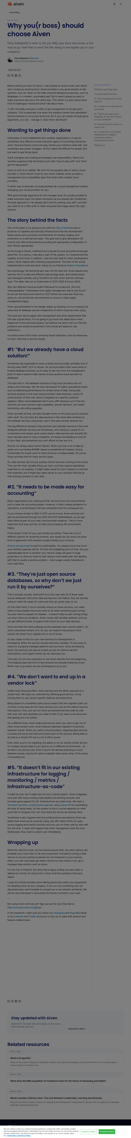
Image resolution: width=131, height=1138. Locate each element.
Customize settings (88, 1131)
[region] (65, 1132)
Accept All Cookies (107, 1131)
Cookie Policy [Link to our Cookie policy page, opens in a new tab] (12, 1136)
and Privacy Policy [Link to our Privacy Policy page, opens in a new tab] (24, 1136)
